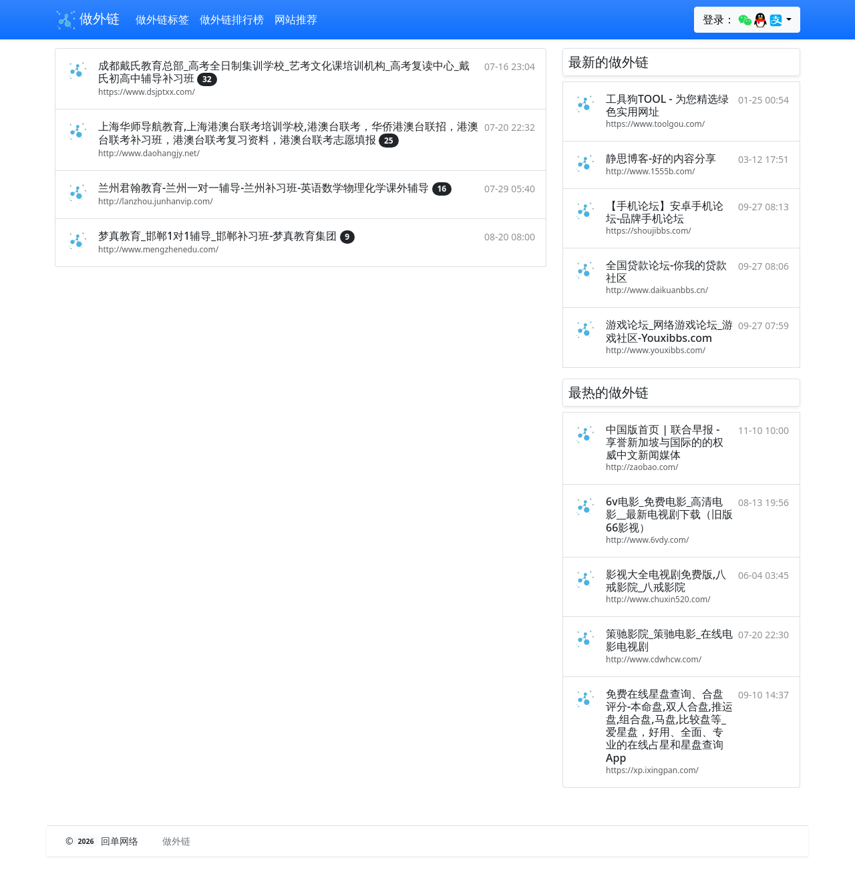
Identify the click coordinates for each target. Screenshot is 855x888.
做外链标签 (162, 19)
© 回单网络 (103, 841)
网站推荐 (296, 19)
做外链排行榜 (232, 19)
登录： (743, 20)
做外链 (87, 20)
